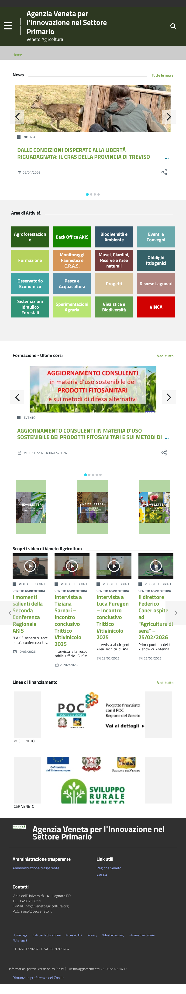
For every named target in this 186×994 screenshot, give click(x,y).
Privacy (92, 945)
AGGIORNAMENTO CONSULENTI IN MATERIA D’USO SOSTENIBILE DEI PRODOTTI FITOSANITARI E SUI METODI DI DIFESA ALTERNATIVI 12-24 (89, 447)
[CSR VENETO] (93, 790)
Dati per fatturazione (46, 945)
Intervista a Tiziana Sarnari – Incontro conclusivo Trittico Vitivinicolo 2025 (68, 630)
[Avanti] (169, 127)
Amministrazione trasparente (36, 878)
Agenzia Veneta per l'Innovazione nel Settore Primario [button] (99, 842)
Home (17, 64)
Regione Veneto (108, 878)
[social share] (164, 182)
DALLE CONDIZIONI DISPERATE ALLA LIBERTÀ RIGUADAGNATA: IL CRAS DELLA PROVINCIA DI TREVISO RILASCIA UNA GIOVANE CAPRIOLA (83, 167)
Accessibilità (73, 945)
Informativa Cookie (142, 945)
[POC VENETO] (93, 724)
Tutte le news (162, 85)
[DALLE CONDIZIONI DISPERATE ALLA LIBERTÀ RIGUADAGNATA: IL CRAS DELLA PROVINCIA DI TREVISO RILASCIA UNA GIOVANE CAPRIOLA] (93, 118)
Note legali (20, 950)
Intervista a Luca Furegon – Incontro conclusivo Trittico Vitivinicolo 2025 (112, 627)
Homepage (20, 945)
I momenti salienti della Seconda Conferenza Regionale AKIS (28, 624)
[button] (8, 31)
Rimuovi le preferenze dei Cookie (38, 987)
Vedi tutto (165, 366)
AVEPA (101, 885)
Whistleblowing (113, 945)
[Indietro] (17, 127)
